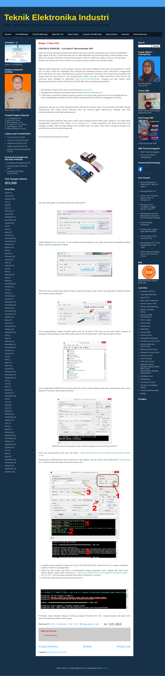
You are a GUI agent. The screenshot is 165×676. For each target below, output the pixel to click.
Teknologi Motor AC (148, 191)
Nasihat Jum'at (146, 355)
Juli (6, 202)
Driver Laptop (145, 320)
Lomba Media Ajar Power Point (147, 345)
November (9, 220)
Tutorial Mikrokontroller (149, 390)
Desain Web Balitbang (149, 307)
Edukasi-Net (145, 326)
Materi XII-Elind (111, 34)
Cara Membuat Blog (148, 294)
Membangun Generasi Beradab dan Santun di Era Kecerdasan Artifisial (150, 216)
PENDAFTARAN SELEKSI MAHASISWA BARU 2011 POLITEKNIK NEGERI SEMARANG (149, 368)
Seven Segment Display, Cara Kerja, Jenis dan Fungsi (150, 254)
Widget (143, 393)
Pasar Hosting (146, 358)
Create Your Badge (144, 173)
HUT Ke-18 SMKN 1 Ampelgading (148, 156)
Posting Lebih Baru (48, 646)
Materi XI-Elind (73, 34)
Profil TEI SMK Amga (40, 34)
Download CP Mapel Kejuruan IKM (15, 172)
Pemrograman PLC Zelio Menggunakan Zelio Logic (150, 245)
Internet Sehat (146, 335)
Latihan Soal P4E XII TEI (17, 143)
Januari (8, 196)
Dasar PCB (144, 297)
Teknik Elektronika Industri (56, 17)
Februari (8, 211)
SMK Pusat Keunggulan (149, 152)
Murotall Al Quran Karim (149, 352)
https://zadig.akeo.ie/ (80, 123)
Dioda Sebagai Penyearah (146, 223)
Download (125, 34)
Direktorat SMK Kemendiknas (146, 316)
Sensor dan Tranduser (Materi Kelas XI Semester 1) (149, 198)
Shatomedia (145, 379)
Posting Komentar (50, 635)
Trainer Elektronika (140, 34)
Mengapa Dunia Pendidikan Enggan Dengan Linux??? (148, 207)
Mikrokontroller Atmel (148, 349)
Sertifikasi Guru (146, 376)
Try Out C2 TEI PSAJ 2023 (17, 140)
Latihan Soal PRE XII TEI (17, 146)
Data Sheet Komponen (149, 301)
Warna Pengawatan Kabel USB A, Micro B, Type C (149, 184)
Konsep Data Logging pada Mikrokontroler (149, 230)
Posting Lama (124, 646)
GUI (101, 93)
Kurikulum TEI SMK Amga (92, 34)
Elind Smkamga (143, 166)
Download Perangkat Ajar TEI (18, 163)
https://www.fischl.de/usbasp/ (87, 79)
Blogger (105, 668)
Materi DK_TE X (57, 34)
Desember (9, 217)
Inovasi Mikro (145, 332)
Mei (6, 205)
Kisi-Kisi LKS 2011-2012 (150, 341)
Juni (6, 229)
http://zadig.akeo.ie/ (61, 242)
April (6, 208)
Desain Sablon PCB (148, 304)
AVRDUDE (87, 93)
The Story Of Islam (147, 382)
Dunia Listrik (145, 323)
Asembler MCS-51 (147, 291)
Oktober (8, 244)
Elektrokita (144, 329)
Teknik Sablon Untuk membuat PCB (148, 237)
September (9, 332)
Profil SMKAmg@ (22, 34)
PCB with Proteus (147, 361)
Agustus (8, 199)
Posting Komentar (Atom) (56, 652)
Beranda (8, 34)
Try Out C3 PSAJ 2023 (16, 137)
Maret (7, 193)
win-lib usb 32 (87, 90)
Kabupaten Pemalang (149, 338)
